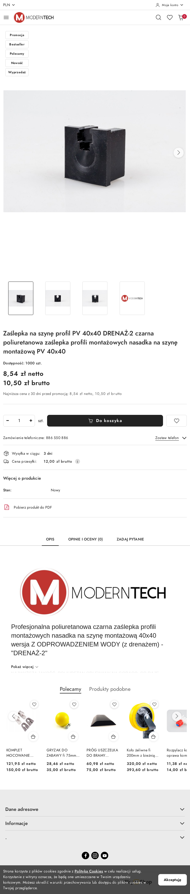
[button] (178, 153)
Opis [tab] (50, 539)
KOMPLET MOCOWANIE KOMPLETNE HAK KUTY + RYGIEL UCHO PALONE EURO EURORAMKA (22, 753)
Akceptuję (172, 879)
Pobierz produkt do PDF (27, 507)
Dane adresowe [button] (95, 809)
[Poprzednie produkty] (13, 716)
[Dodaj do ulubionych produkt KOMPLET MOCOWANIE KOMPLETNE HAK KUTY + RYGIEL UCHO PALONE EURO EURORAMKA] (34, 704)
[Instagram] (95, 855)
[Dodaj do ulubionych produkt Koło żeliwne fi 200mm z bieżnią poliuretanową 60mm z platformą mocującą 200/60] (154, 704)
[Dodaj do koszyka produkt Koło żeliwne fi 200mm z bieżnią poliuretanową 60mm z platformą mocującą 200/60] (153, 736)
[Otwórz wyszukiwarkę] (158, 17)
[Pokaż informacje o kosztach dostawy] (77, 461)
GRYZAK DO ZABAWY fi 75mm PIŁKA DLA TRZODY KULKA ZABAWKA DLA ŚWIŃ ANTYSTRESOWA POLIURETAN (63, 753)
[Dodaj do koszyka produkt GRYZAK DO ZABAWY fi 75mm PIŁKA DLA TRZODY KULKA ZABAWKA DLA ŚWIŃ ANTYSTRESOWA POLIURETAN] (73, 736)
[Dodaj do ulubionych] (176, 421)
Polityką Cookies (89, 871)
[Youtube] (104, 855)
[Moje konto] (170, 5)
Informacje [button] (95, 823)
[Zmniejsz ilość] (7, 420)
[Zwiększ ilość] (31, 420)
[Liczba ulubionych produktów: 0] (170, 17)
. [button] (95, 837)
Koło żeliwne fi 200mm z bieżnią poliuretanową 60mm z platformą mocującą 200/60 (142, 753)
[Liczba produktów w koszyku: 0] (181, 17)
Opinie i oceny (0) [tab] (85, 539)
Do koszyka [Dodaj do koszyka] (105, 421)
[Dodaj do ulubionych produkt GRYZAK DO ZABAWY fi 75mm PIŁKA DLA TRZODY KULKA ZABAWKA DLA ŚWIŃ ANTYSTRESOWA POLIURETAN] (74, 704)
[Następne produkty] (177, 716)
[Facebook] (85, 855)
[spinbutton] (19, 420)
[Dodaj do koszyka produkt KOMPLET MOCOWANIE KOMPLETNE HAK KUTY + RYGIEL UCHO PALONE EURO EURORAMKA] (33, 736)
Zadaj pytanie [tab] (130, 539)
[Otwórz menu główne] (6, 17)
